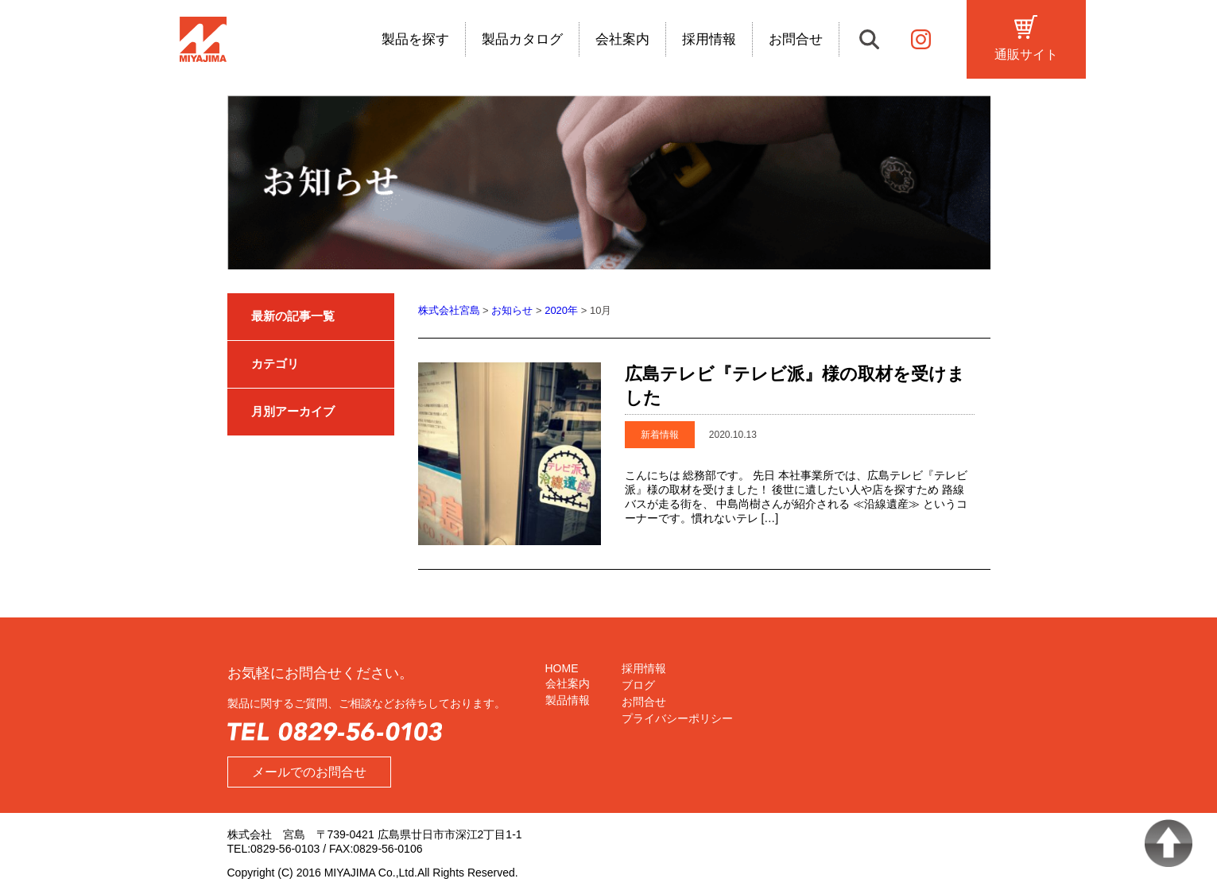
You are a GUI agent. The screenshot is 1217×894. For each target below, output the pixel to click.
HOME (562, 668)
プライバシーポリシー (677, 718)
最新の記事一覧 (293, 316)
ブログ (638, 685)
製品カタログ (522, 40)
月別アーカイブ (293, 411)
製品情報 (567, 700)
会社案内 (622, 40)
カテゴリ (275, 363)
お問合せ (796, 40)
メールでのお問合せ (309, 772)
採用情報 (709, 40)
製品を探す (415, 40)
